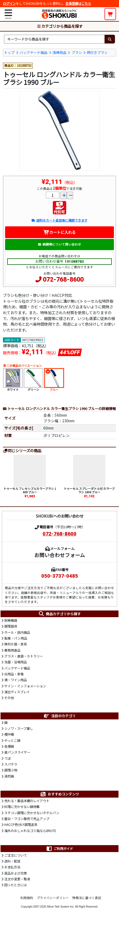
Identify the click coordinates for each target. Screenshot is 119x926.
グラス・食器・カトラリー (23, 656)
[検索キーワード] (54, 39)
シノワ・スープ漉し (18, 728)
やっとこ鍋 (12, 740)
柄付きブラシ (97, 52)
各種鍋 (9, 746)
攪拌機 (9, 734)
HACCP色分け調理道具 (20, 824)
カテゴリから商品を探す (59, 26)
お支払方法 (12, 867)
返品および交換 (15, 873)
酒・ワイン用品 (15, 679)
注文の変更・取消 (17, 879)
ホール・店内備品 (17, 632)
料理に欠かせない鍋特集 (22, 806)
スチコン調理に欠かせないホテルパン (31, 812)
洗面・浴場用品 (15, 662)
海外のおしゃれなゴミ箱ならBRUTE (30, 830)
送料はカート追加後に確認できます (59, 220)
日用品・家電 (14, 674)
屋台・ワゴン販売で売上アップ (26, 818)
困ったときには (15, 884)
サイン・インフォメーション (25, 686)
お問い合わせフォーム (59, 554)
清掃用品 (59, 52)
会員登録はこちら (78, 3)
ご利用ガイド (59, 848)
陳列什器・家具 (15, 644)
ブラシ (77, 52)
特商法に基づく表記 (86, 898)
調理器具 (10, 626)
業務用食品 (12, 650)
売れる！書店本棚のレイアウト (26, 800)
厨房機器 (10, 620)
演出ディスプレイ (17, 691)
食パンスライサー (17, 752)
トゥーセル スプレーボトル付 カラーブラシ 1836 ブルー (89, 490)
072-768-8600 (63, 279)
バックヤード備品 (33, 52)
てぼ (7, 758)
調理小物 (10, 770)
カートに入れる (59, 232)
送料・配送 (12, 861)
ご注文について (15, 855)
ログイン (9, 3)
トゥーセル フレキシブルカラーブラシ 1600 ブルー (29, 490)
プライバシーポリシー (53, 898)
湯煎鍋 (9, 776)
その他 (9, 697)
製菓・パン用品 (15, 638)
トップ (9, 52)
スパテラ (10, 764)
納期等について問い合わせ (59, 244)
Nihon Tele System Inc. (61, 906)
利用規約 (26, 898)
